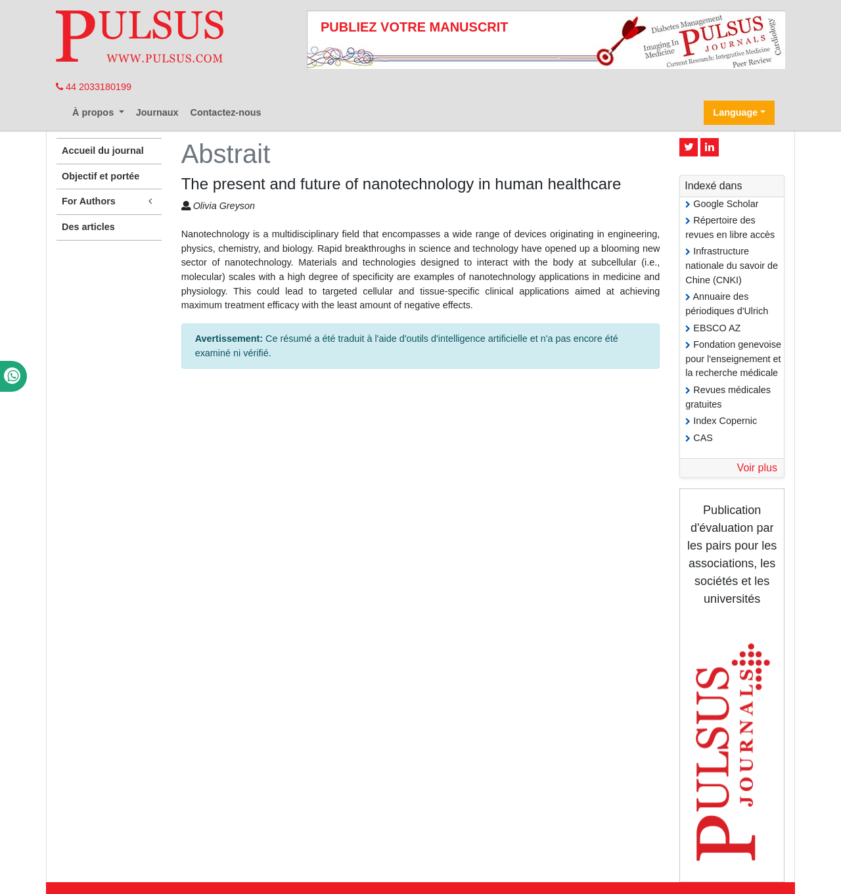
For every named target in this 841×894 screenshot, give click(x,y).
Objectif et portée (100, 176)
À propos (94, 112)
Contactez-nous (226, 112)
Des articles (88, 227)
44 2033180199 (93, 87)
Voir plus (757, 467)
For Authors (109, 201)
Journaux (157, 112)
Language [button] (735, 112)
